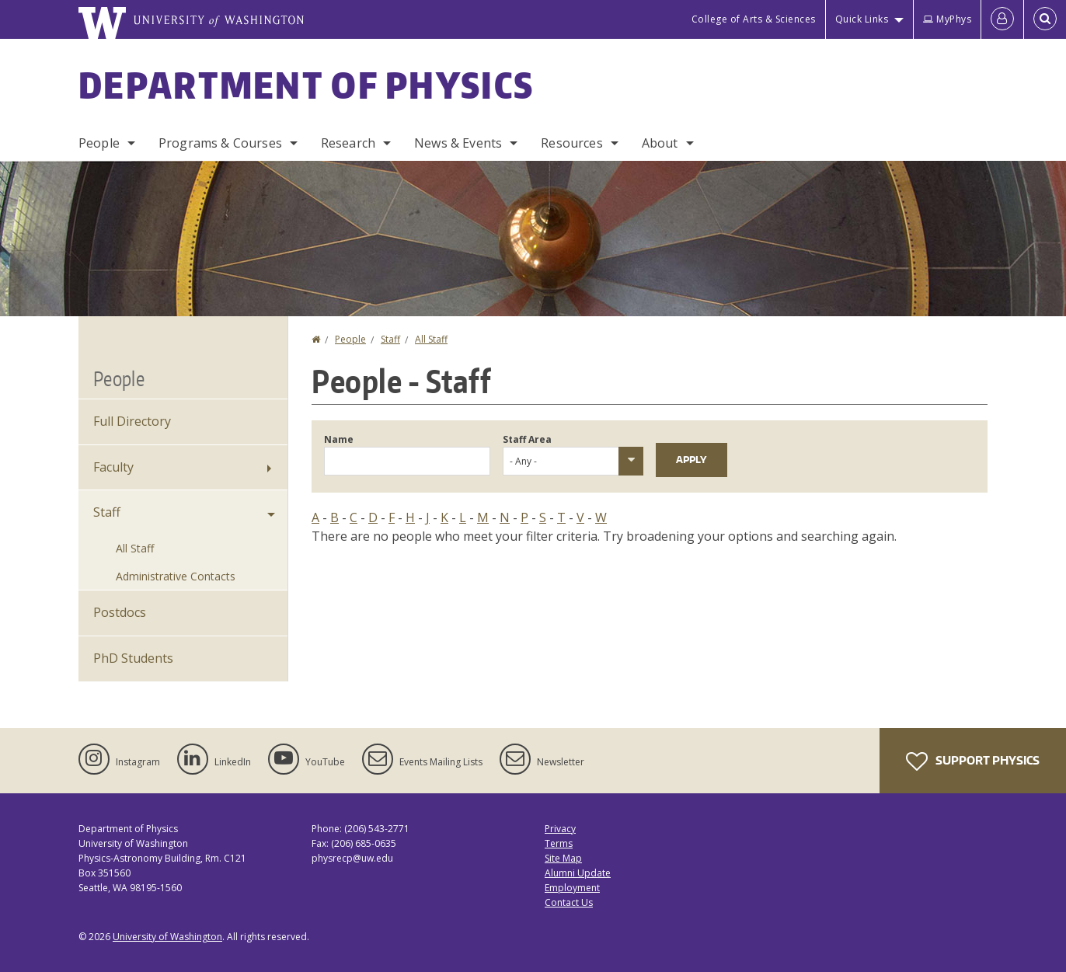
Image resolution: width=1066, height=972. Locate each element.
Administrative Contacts (175, 576)
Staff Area (527, 439)
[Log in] (1002, 19)
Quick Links (862, 19)
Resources (571, 143)
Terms (559, 843)
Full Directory (132, 421)
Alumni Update (578, 873)
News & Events (458, 143)
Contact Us (569, 902)
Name (339, 439)
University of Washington (167, 936)
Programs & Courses (220, 143)
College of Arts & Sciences (754, 19)
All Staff (431, 339)
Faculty (113, 467)
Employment (572, 887)
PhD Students (133, 658)
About (660, 143)
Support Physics (973, 761)
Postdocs (119, 612)
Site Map (563, 858)
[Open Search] (1045, 19)
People (99, 143)
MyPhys (947, 19)
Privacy (560, 828)
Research (348, 143)
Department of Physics (306, 85)
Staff (390, 339)
